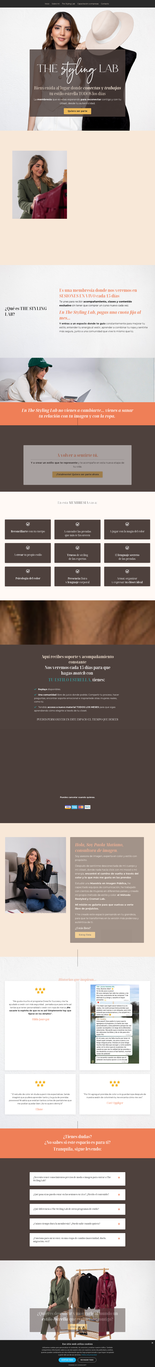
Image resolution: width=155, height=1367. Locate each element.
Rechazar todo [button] (87, 1360)
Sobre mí (55, 4)
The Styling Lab (68, 4)
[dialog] (77, 1353)
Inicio (47, 4)
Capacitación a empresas (88, 4)
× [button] (152, 1343)
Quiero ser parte (77, 111)
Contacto (105, 4)
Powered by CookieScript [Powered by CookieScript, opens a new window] (77, 1365)
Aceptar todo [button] (67, 1360)
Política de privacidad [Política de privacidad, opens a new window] (89, 1355)
